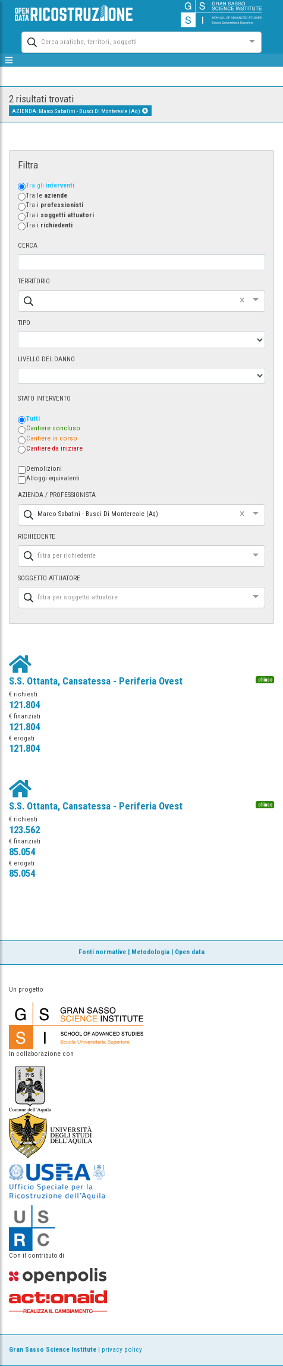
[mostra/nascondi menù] (9, 60)
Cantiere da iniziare (54, 448)
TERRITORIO (34, 281)
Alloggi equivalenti (53, 478)
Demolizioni (44, 469)
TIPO (24, 323)
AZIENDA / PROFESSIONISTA (57, 495)
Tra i (54, 205)
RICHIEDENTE (36, 536)
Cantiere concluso (53, 428)
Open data (190, 952)
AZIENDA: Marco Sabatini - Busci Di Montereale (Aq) (80, 111)
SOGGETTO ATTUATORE (49, 578)
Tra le (46, 195)
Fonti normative (102, 952)
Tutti (33, 419)
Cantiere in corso (51, 438)
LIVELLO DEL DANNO (46, 359)
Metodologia (150, 952)
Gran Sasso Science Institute (52, 1350)
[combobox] (131, 40)
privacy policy (122, 1350)
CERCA (27, 245)
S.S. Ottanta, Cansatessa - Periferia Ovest (96, 681)
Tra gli (50, 185)
